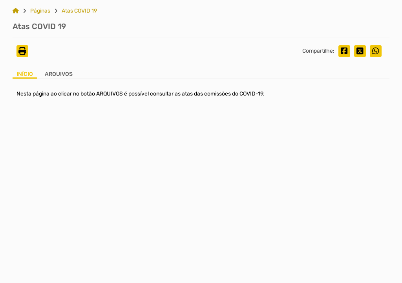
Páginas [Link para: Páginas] (40, 11)
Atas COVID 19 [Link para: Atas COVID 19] (79, 11)
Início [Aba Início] (24, 74)
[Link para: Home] (16, 11)
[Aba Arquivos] (59, 75)
